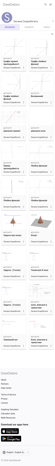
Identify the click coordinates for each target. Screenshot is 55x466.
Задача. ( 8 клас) (12, 270)
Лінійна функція (39, 165)
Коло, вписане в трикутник (39, 341)
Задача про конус (12, 235)
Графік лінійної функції (38, 62)
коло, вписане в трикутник (39, 306)
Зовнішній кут (10, 339)
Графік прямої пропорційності (11, 62)
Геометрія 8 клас (39, 270)
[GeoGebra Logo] (11, 4)
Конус (34, 235)
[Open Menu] (50, 4)
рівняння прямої (11, 131)
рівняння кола (38, 131)
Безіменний (37, 96)
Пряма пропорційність (11, 167)
